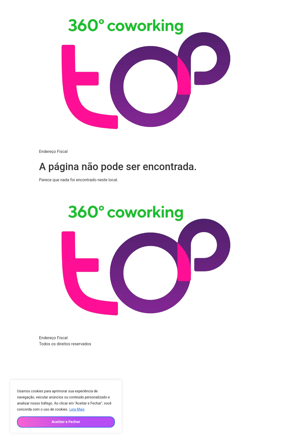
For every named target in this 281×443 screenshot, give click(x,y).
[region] (66, 406)
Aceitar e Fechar (65, 422)
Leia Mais (76, 409)
